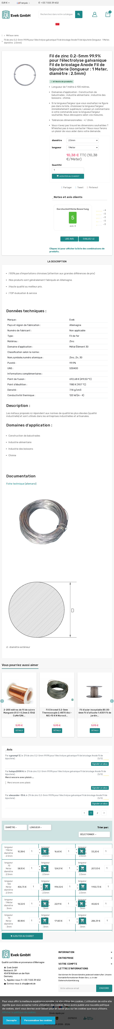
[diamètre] (82, 140)
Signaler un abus (100, 764)
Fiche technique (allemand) (21, 483)
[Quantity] (33, 851)
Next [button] (112, 701)
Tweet (79, 187)
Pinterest (92, 187)
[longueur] (82, 147)
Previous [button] (2, 701)
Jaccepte (11, 1020)
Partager (66, 187)
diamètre (57, 140)
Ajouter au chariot (22, 936)
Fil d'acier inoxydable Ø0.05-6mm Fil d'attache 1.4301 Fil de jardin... (94, 713)
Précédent (84, 813)
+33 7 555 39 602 (48, 3)
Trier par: (103, 827)
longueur (56, 147)
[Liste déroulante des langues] (23, 3)
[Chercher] (60, 14)
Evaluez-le (89, 239)
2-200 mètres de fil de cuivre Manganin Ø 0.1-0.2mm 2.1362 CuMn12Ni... (19, 713)
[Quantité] (68, 170)
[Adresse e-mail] (77, 988)
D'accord (104, 988)
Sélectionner (88, 834)
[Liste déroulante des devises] (6, 2)
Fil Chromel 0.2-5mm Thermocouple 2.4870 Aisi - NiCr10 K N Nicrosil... (57, 713)
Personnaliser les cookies (38, 1020)
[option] (19, 704)
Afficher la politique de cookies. (19, 1012)
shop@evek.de (29, 984)
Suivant (104, 813)
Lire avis (69, 239)
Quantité (57, 165)
